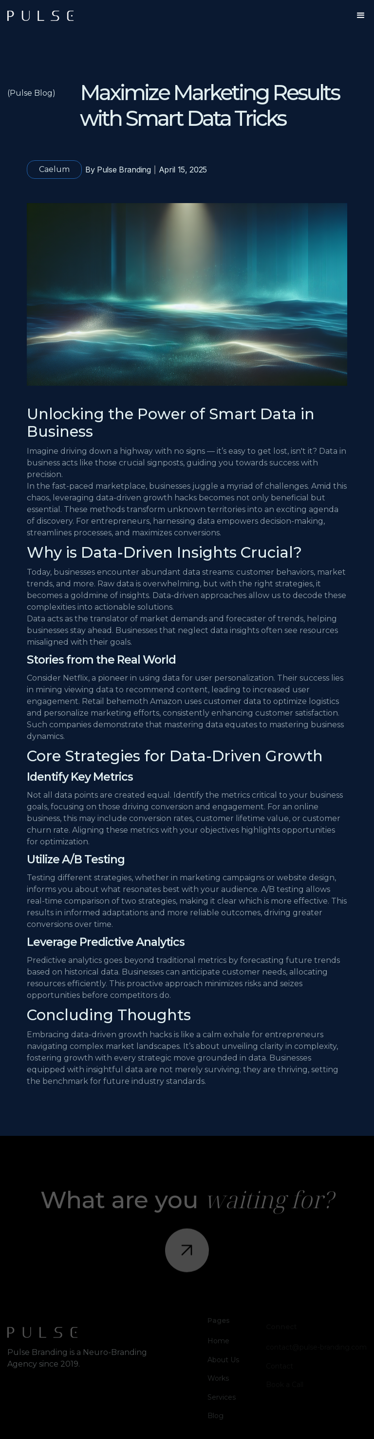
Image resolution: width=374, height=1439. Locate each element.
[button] (361, 15)
